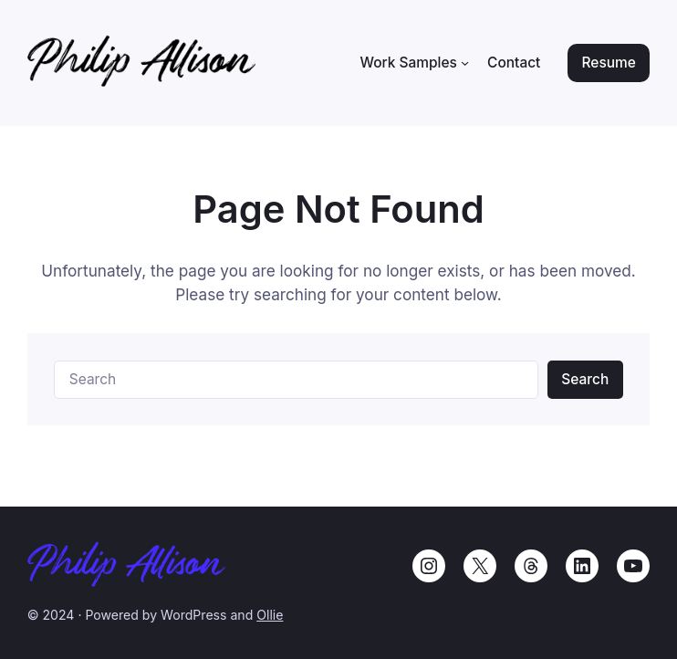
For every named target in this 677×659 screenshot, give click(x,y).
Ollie (269, 614)
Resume (609, 62)
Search (585, 379)
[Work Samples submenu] (465, 62)
